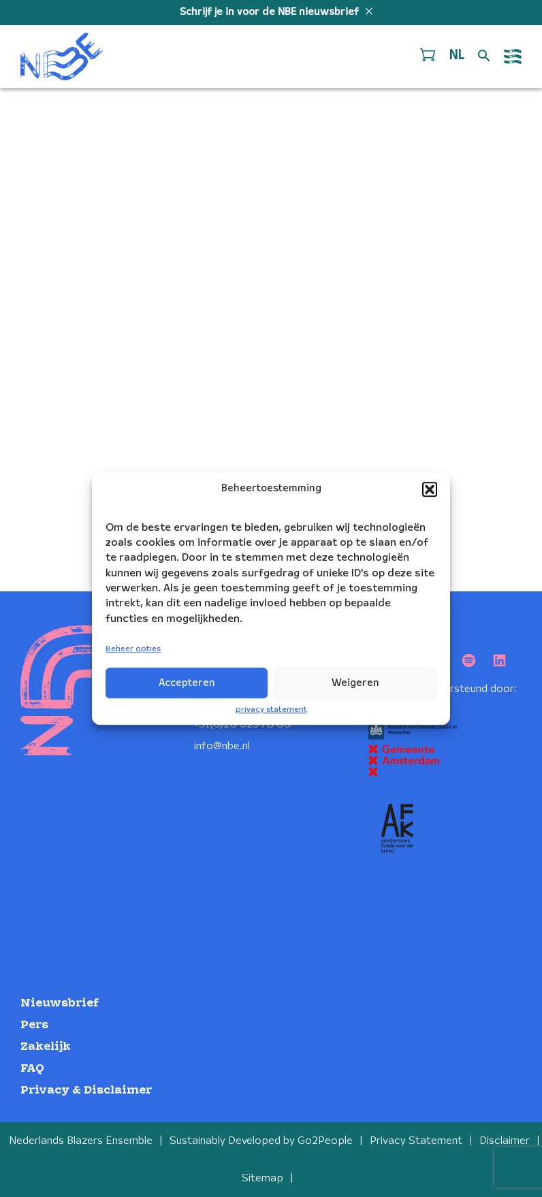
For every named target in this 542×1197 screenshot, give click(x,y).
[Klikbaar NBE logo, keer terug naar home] (61, 56)
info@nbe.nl (222, 746)
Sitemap (262, 1178)
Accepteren (187, 683)
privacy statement (271, 709)
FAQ (32, 1069)
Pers (34, 1025)
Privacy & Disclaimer (86, 1090)
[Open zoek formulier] (484, 56)
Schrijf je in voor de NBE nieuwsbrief (271, 12)
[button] (429, 489)
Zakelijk (45, 1047)
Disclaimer (504, 1141)
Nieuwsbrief (59, 1003)
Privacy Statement (416, 1141)
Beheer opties (133, 649)
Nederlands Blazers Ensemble (81, 1141)
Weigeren (355, 683)
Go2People (325, 1141)
